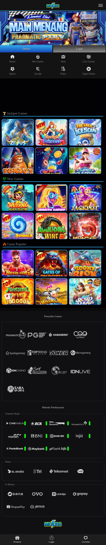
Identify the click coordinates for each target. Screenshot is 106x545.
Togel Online (88, 71)
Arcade (37, 71)
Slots (63, 59)
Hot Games (37, 59)
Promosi (17, 539)
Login (79, 49)
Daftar (26, 49)
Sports (12, 71)
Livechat (86, 539)
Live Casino (89, 59)
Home (12, 59)
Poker (63, 71)
